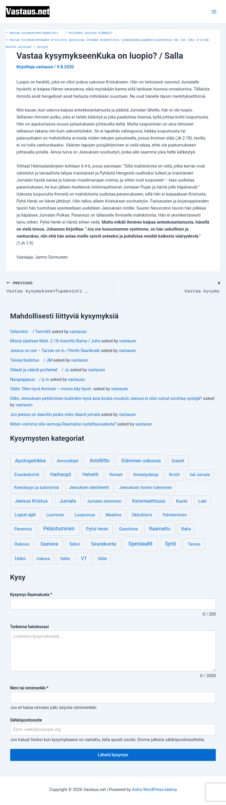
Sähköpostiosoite (26, 719)
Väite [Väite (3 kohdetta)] (102, 558)
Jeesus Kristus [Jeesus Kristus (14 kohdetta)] (31, 500)
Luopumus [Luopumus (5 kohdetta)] (85, 514)
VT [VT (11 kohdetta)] (84, 558)
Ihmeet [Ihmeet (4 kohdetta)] (116, 474)
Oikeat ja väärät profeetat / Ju (39, 369)
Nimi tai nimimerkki (29, 687)
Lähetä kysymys (113, 754)
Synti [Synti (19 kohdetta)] (170, 543)
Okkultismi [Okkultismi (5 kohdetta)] (142, 514)
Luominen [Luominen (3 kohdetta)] (55, 514)
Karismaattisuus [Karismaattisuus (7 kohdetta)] (148, 500)
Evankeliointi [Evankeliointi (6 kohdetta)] (26, 474)
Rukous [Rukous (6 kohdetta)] (21, 543)
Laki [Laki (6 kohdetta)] (202, 500)
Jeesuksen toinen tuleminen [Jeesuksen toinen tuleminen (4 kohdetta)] (145, 487)
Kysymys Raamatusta (31, 594)
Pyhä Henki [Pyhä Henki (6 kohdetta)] (97, 528)
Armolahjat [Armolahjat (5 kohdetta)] (67, 460)
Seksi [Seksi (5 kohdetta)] (74, 543)
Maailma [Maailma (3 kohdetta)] (113, 514)
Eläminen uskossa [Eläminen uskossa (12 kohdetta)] (141, 460)
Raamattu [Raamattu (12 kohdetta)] (159, 528)
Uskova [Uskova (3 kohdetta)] (43, 558)
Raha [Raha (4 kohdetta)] (186, 528)
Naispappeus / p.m (29, 378)
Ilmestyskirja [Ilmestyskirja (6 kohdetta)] (145, 474)
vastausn (78, 330)
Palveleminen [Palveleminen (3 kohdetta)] (175, 514)
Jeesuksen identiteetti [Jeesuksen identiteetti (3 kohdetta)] (89, 487)
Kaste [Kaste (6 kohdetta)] (181, 500)
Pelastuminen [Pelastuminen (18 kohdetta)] (59, 528)
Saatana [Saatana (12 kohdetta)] (49, 543)
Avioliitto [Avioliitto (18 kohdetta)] (100, 460)
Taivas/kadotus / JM (31, 359)
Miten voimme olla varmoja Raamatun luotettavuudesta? (63, 423)
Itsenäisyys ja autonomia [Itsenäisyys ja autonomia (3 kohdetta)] (36, 487)
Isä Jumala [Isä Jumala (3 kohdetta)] (200, 474)
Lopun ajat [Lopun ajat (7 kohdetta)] (25, 514)
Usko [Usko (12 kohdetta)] (20, 558)
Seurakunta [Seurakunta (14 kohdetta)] (103, 543)
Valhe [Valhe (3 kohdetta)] (65, 558)
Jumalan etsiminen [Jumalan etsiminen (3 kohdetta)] (104, 500)
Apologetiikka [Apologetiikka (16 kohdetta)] (30, 460)
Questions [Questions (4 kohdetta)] (128, 528)
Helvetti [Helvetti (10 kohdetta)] (90, 474)
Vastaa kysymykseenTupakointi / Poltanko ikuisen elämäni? (59, 33)
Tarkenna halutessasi (29, 626)
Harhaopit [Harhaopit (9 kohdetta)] (60, 474)
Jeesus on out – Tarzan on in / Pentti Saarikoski (55, 350)
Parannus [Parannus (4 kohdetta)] (23, 528)
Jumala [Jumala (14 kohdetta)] (67, 500)
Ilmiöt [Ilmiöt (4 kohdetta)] (174, 474)
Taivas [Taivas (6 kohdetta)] (194, 543)
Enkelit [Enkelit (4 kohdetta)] (178, 460)
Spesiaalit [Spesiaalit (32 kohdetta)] (140, 543)
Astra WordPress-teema (154, 789)
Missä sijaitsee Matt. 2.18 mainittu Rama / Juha (55, 340)
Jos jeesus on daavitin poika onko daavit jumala (55, 414)
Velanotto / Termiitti (30, 330)
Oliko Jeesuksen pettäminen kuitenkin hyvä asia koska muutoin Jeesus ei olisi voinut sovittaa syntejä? (106, 397)
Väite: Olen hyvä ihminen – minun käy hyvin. (51, 388)
